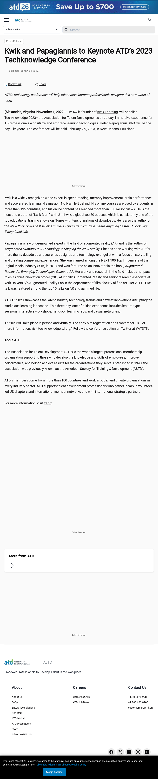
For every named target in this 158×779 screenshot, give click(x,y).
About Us (17, 696)
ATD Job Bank (81, 702)
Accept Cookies (54, 772)
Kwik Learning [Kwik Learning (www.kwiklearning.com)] (107, 112)
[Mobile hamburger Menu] (6, 20)
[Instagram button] (138, 752)
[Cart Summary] (150, 20)
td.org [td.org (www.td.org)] (48, 403)
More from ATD (21, 556)
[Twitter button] (120, 752)
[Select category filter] (32, 29)
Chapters (17, 713)
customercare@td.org (141, 707)
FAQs (15, 702)
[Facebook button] (111, 752)
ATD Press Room (21, 723)
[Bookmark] (13, 84)
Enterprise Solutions (23, 707)
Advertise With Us (22, 734)
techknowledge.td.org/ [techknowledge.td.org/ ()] (55, 328)
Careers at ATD (81, 696)
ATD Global (18, 718)
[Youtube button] (147, 752)
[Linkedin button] (129, 752)
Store (15, 729)
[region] (79, 767)
